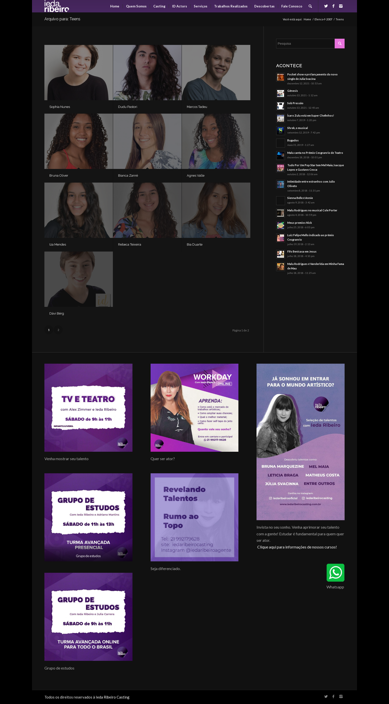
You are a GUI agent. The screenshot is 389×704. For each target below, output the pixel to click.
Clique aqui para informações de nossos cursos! (297, 546)
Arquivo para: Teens (62, 19)
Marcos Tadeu (197, 107)
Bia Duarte (194, 244)
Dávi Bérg (56, 313)
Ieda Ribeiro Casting (113, 697)
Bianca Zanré (128, 175)
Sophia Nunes (59, 107)
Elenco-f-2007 (323, 19)
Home (307, 19)
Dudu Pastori (127, 107)
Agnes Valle (195, 175)
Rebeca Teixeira (129, 244)
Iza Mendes (57, 244)
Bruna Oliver (58, 175)
